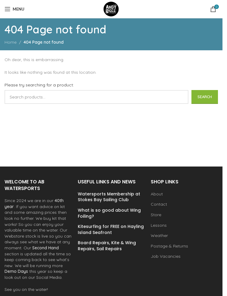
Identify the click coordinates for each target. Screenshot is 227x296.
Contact (159, 204)
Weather (159, 235)
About (157, 194)
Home (11, 42)
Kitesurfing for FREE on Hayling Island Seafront (111, 229)
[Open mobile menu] (14, 9)
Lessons (159, 225)
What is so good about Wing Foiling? (109, 213)
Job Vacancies (166, 256)
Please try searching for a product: (39, 85)
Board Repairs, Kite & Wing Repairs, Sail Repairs (107, 246)
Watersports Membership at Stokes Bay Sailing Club (109, 197)
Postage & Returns (169, 246)
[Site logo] (111, 8)
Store (156, 214)
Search (204, 96)
